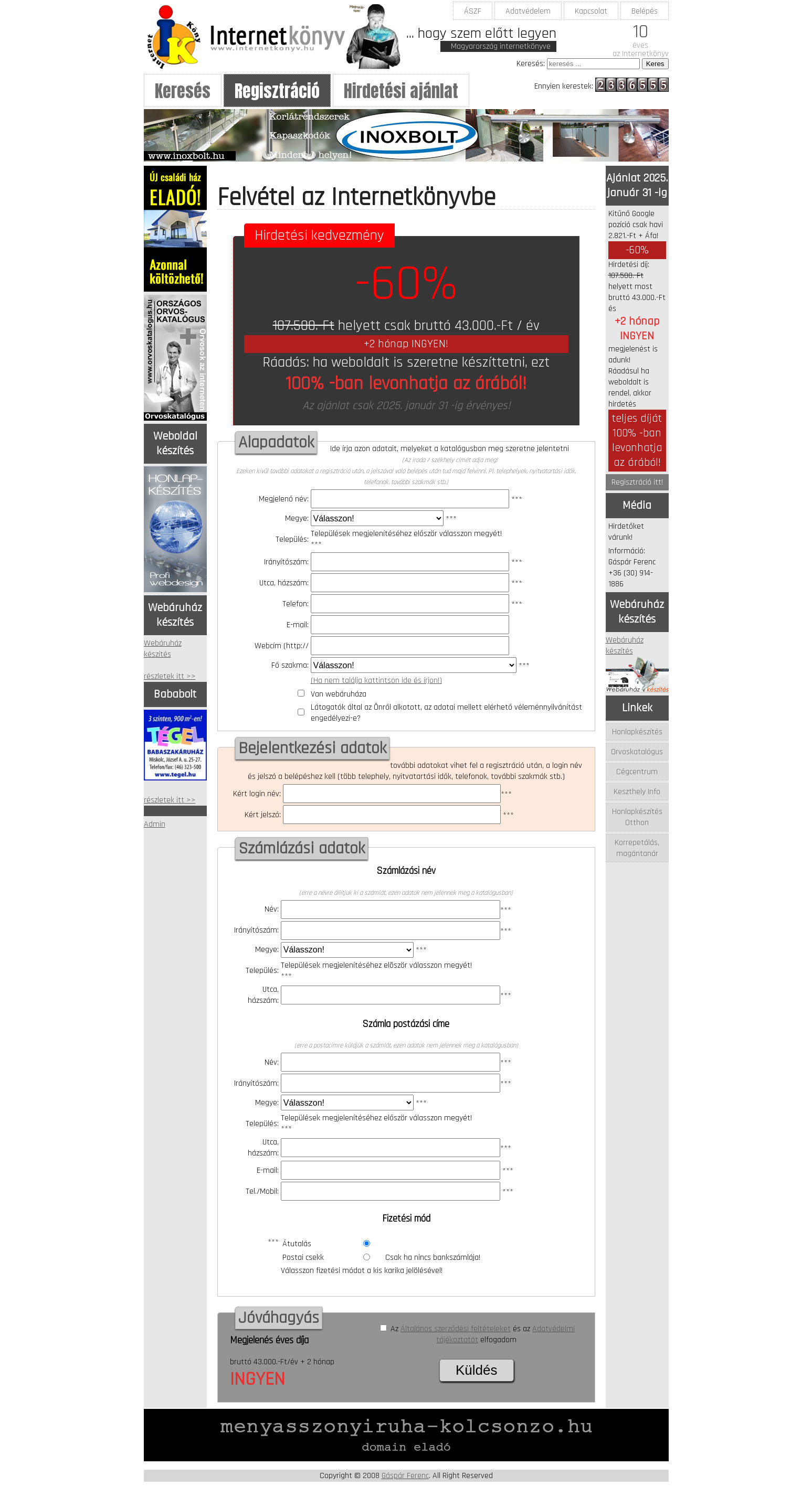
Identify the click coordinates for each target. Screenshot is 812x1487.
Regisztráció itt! (637, 482)
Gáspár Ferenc (405, 1475)
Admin (154, 824)
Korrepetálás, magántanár (637, 848)
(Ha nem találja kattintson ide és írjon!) (376, 680)
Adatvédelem (528, 11)
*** (417, 499)
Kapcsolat (591, 11)
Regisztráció (277, 91)
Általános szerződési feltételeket (455, 1328)
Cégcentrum (637, 771)
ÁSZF (472, 11)
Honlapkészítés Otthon (637, 817)
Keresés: (530, 63)
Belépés (644, 11)
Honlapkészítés (637, 731)
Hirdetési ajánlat (401, 91)
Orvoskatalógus (637, 751)
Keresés (182, 91)
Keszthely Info (637, 791)
